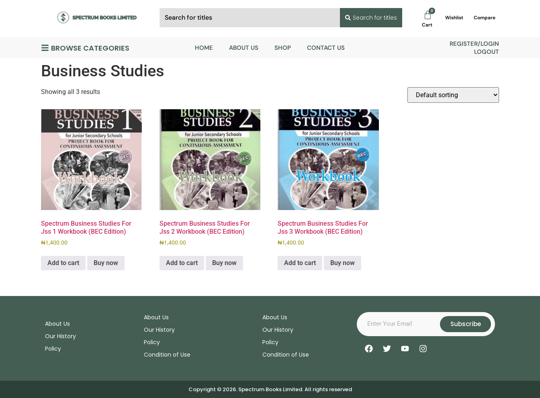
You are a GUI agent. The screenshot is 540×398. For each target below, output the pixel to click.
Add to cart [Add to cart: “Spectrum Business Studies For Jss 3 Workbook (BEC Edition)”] (300, 263)
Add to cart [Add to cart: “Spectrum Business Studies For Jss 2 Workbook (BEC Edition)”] (182, 263)
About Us (243, 48)
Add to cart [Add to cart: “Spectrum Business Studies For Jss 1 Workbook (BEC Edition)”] (63, 263)
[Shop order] (453, 95)
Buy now (106, 263)
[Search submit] (370, 17)
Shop (282, 48)
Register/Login (474, 44)
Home (204, 48)
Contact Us (326, 48)
